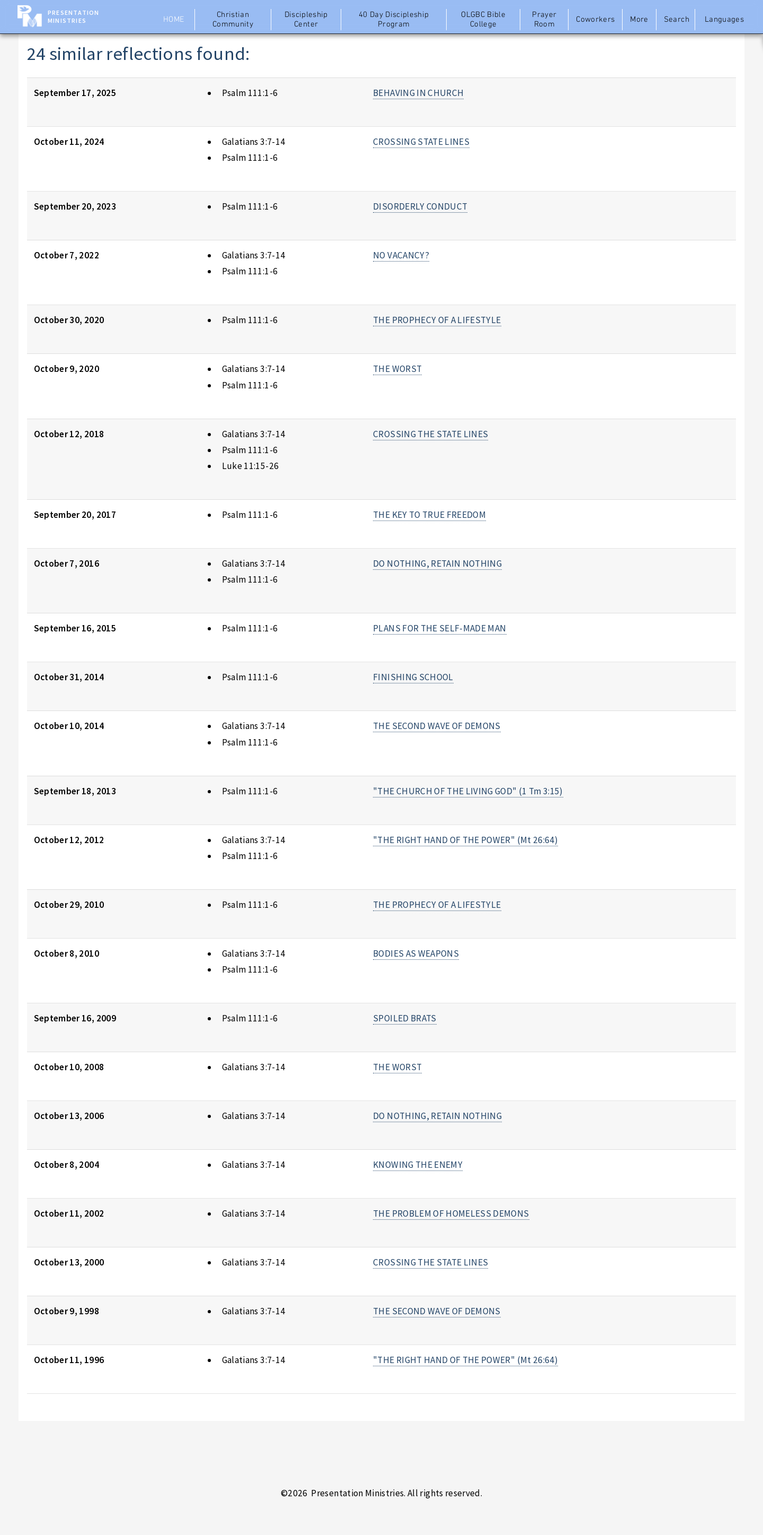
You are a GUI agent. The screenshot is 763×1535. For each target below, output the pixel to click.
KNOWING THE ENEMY (418, 1164)
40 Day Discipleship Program (394, 19)
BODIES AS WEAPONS (416, 953)
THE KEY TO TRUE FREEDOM (429, 515)
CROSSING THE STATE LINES (430, 434)
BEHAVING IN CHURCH (418, 93)
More (639, 19)
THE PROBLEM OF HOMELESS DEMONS (451, 1213)
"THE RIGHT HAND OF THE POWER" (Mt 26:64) (465, 840)
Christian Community (232, 19)
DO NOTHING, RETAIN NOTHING (437, 563)
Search (676, 19)
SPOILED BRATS (405, 1018)
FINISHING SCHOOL (413, 677)
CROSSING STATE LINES (421, 142)
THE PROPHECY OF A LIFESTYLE (437, 320)
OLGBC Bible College (483, 19)
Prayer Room (544, 19)
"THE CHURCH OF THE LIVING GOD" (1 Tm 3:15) (468, 791)
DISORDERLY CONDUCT (420, 206)
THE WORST (397, 369)
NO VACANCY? (401, 255)
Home (173, 19)
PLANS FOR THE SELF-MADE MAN (439, 628)
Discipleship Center (306, 19)
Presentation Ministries (73, 16)
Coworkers (595, 19)
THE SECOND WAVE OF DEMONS (437, 726)
